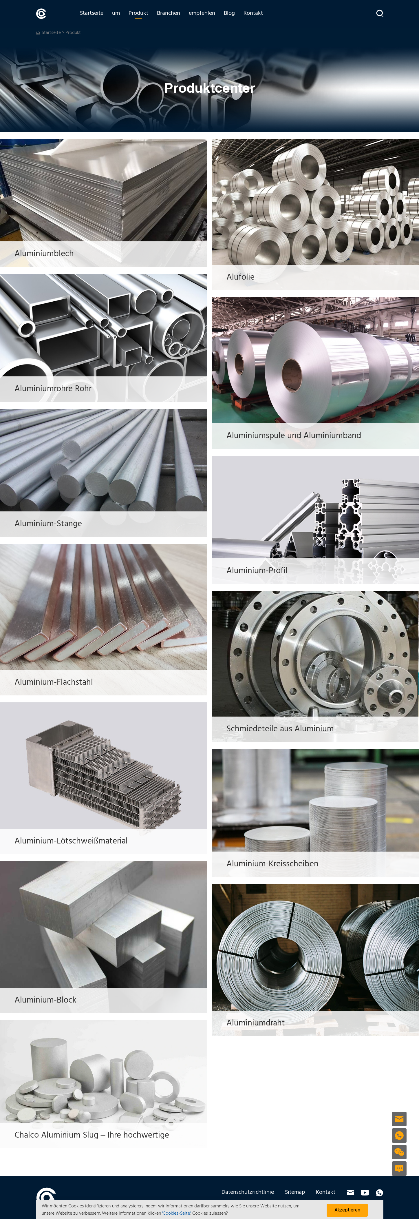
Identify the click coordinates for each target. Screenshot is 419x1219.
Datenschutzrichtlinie (248, 1192)
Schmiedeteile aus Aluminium (283, 729)
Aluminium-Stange (50, 524)
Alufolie (242, 277)
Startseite (93, 13)
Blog (231, 13)
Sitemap (295, 1192)
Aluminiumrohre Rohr (55, 389)
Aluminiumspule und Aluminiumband (296, 435)
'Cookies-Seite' (176, 1213)
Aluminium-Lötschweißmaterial (74, 841)
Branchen (170, 13)
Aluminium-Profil (259, 570)
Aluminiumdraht (258, 1023)
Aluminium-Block (47, 1000)
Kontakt (255, 13)
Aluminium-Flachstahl (56, 682)
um (118, 13)
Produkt (140, 13)
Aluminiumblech (46, 254)
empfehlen (204, 13)
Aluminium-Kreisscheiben (275, 864)
